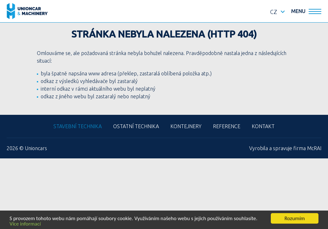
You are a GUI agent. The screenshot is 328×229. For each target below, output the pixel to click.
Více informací (25, 224)
